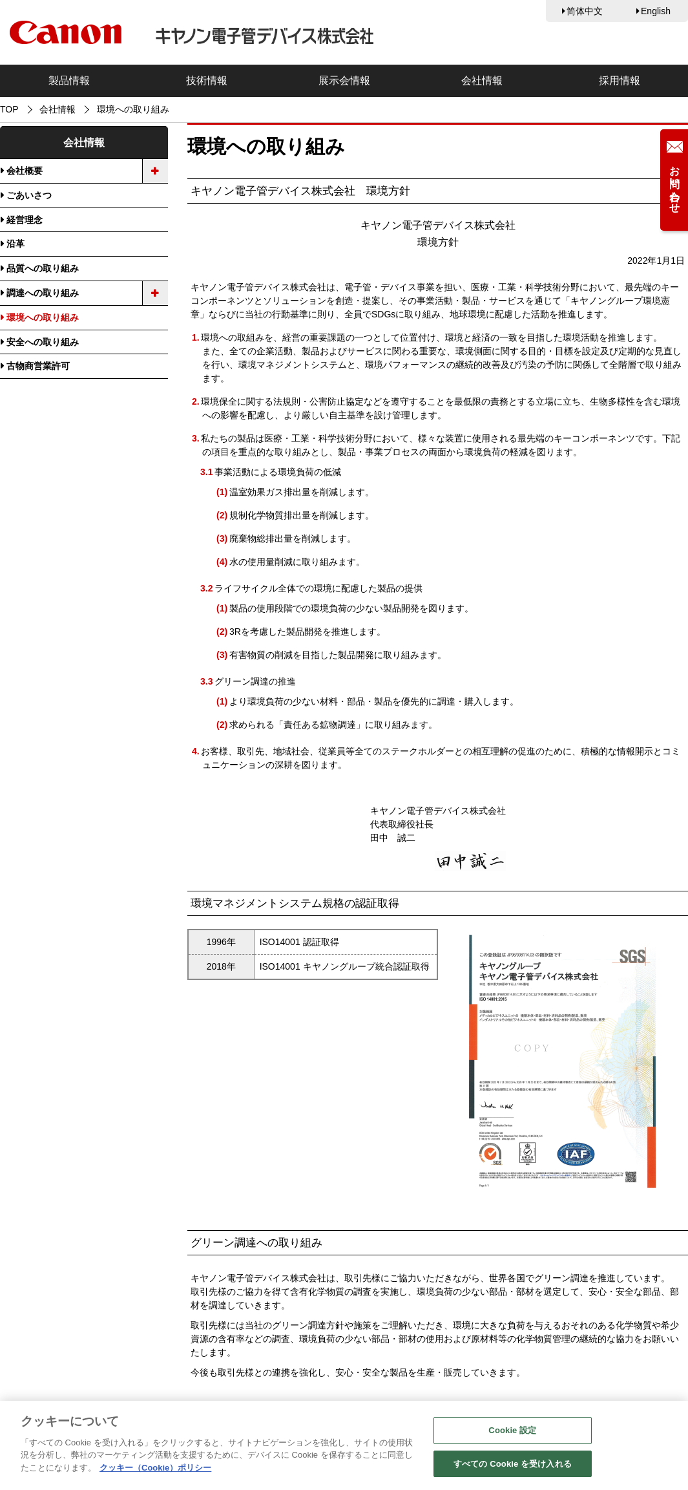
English (656, 11)
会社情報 (482, 80)
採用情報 (619, 80)
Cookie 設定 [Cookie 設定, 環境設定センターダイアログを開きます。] (512, 1432)
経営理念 (24, 220)
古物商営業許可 (38, 366)
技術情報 (206, 80)
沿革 (15, 244)
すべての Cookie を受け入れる (512, 1466)
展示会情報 (344, 80)
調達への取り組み (42, 293)
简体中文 (585, 11)
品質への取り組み (42, 268)
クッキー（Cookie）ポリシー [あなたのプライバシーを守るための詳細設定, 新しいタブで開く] (155, 1469)
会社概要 (24, 170)
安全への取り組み (42, 342)
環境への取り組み (42, 317)
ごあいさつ (29, 195)
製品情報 (69, 80)
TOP (9, 109)
